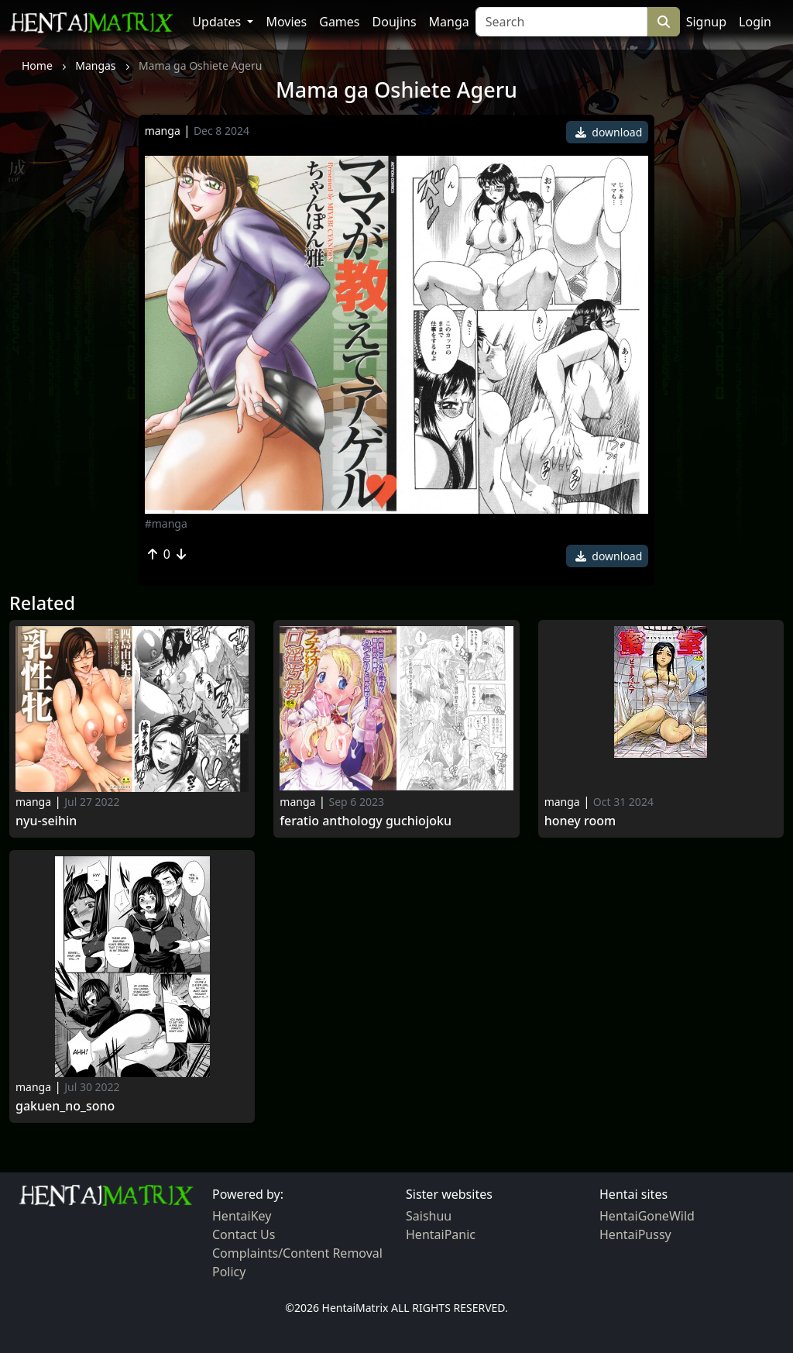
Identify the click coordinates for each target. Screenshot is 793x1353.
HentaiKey (241, 1215)
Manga (449, 21)
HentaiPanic (440, 1234)
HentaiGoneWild (647, 1215)
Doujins (394, 21)
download (609, 132)
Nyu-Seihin (46, 821)
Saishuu (428, 1215)
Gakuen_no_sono (65, 1106)
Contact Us (243, 1234)
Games (339, 21)
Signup (706, 21)
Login (755, 21)
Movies (286, 21)
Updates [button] (218, 21)
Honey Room (580, 821)
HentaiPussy (635, 1234)
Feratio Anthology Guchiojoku (365, 821)
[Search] (561, 21)
